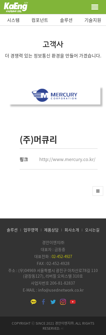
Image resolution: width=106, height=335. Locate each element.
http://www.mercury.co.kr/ (67, 159)
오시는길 (92, 229)
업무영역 (31, 229)
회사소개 (71, 229)
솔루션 (66, 20)
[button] (98, 191)
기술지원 (92, 20)
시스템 (13, 20)
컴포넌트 (39, 20)
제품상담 (51, 229)
